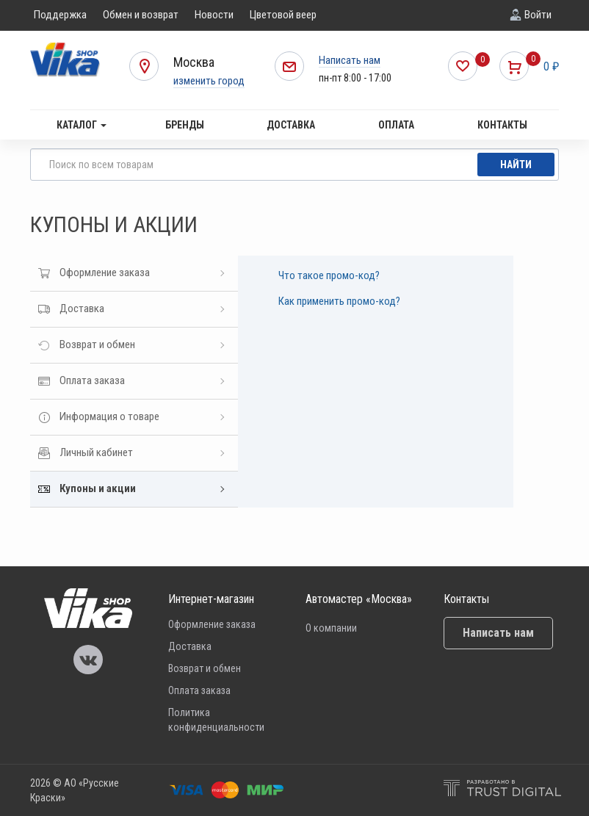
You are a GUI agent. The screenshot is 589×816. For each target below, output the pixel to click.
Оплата (396, 125)
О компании (331, 628)
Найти (516, 164)
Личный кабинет (96, 452)
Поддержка (60, 14)
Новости (214, 14)
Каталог (81, 125)
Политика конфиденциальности (216, 720)
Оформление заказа (104, 272)
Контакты (502, 125)
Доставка (291, 125)
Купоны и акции (97, 488)
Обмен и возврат (140, 14)
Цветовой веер (283, 14)
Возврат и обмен (97, 344)
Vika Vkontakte (88, 659)
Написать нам (349, 60)
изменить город (209, 80)
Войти (538, 14)
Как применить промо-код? (339, 301)
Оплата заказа (92, 380)
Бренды (184, 125)
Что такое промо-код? (329, 275)
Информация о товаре (109, 416)
